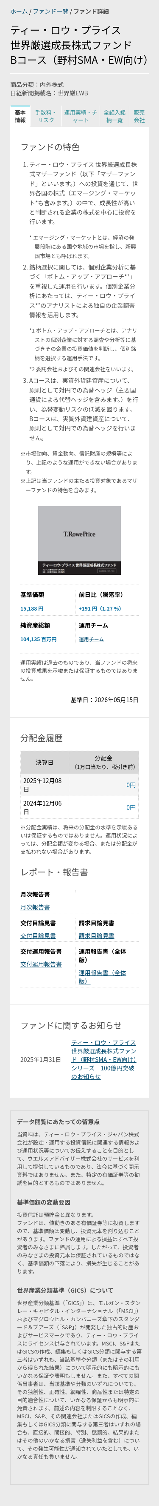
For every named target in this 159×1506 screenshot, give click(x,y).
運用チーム (91, 639)
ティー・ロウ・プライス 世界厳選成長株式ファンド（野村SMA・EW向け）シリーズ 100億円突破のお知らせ (104, 1059)
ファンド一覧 (51, 11)
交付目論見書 (38, 935)
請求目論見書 (96, 935)
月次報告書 (35, 907)
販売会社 (139, 116)
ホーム (19, 11)
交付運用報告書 (41, 964)
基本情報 (20, 116)
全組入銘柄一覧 (114, 116)
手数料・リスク (46, 116)
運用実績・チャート (81, 116)
